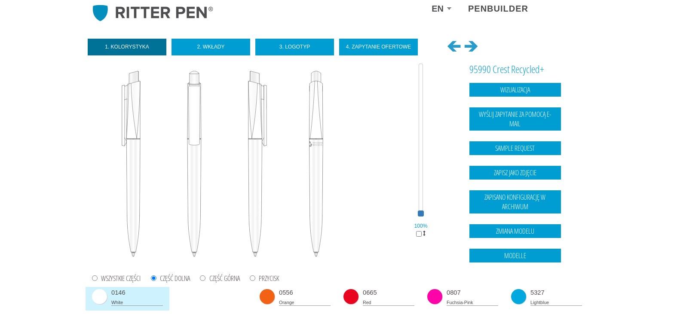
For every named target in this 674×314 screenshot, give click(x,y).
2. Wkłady (210, 47)
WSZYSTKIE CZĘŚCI (121, 278)
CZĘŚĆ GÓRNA (224, 278)
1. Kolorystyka (127, 47)
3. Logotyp (294, 47)
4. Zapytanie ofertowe (378, 47)
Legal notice (530, 290)
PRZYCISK (269, 278)
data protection (565, 290)
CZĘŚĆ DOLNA (175, 278)
